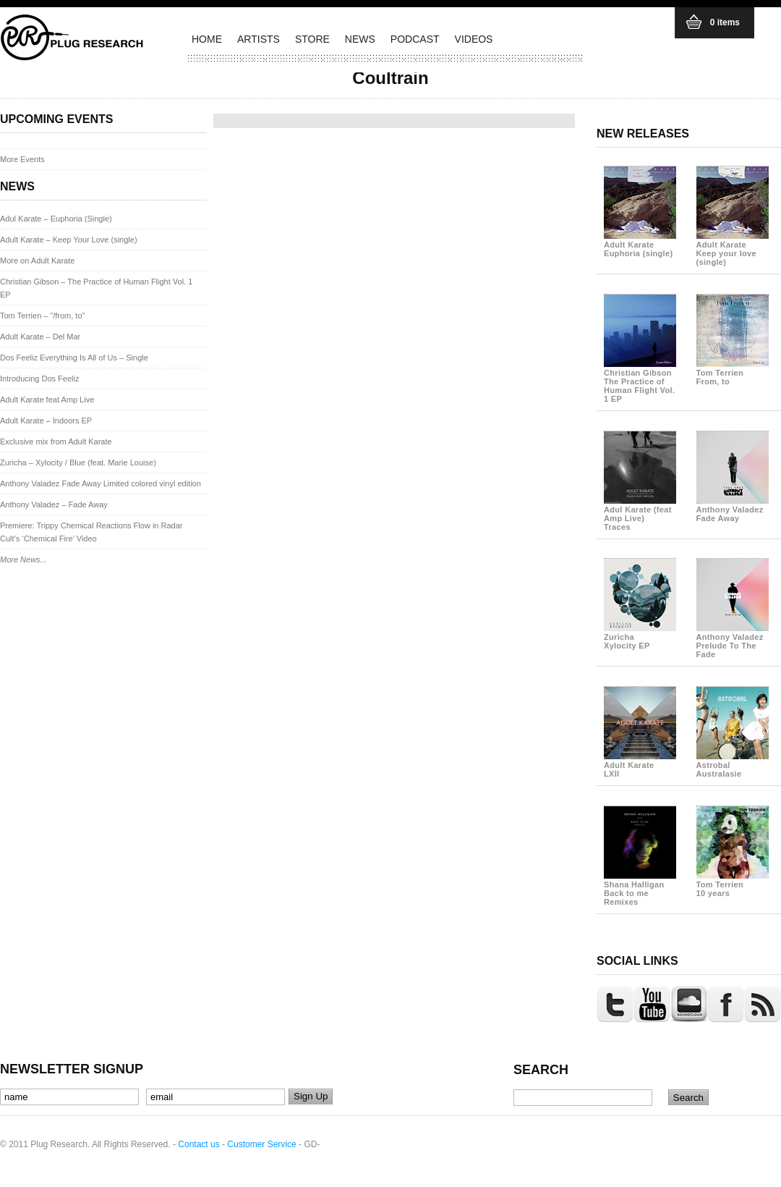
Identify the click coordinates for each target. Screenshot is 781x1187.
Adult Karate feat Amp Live (47, 399)
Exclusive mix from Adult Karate (56, 441)
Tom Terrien (732, 373)
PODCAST (415, 39)
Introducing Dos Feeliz (39, 378)
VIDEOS (474, 39)
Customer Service (261, 1144)
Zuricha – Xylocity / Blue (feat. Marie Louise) (78, 462)
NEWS (360, 39)
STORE (312, 39)
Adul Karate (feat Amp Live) (640, 514)
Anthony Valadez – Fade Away (54, 504)
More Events (22, 159)
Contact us (198, 1144)
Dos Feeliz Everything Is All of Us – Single (74, 357)
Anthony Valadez (732, 510)
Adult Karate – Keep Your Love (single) (68, 239)
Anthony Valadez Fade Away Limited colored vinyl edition (100, 483)
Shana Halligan (640, 888)
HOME (207, 39)
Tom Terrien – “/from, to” (42, 315)
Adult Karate (640, 245)
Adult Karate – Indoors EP (46, 420)
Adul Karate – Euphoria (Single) (56, 218)
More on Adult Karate (37, 260)
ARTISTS (258, 39)
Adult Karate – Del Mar (40, 336)
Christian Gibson (640, 381)
